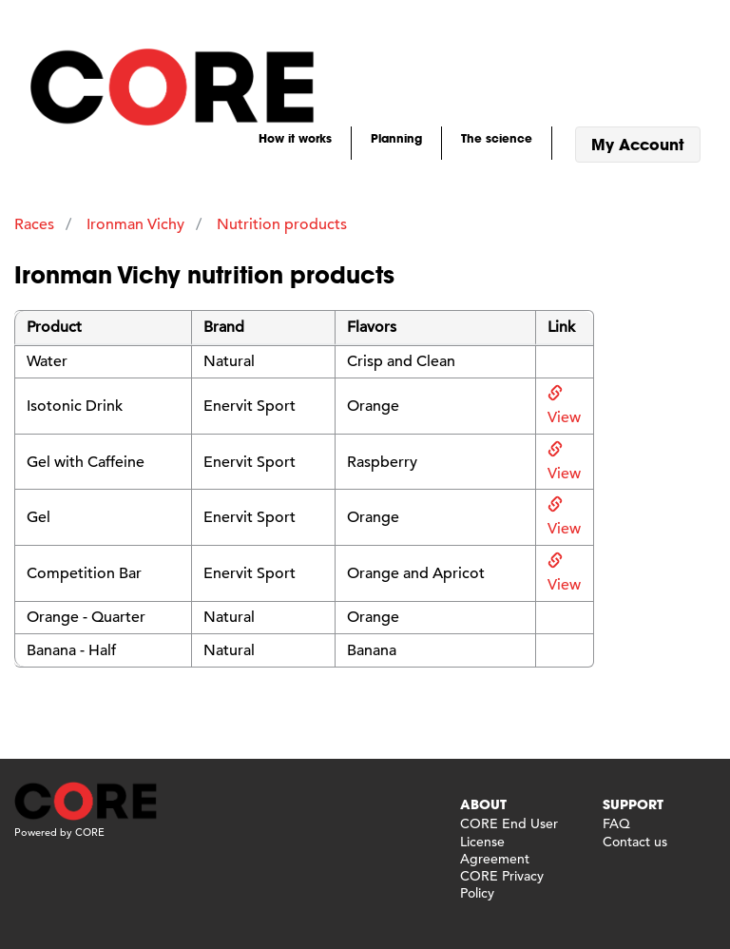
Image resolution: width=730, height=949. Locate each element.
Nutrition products (282, 224)
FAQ (616, 823)
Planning (396, 137)
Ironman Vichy (135, 224)
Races (34, 224)
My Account (637, 144)
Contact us (635, 841)
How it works (295, 137)
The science (496, 137)
